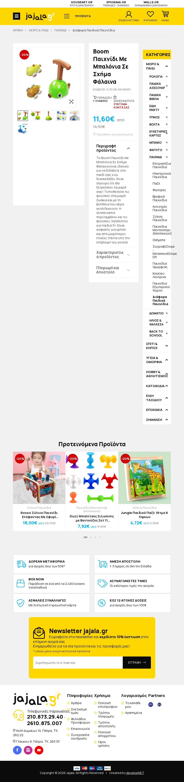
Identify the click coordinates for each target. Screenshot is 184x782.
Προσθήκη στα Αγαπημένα (113, 134)
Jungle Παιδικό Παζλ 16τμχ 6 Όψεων (144, 515)
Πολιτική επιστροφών (108, 705)
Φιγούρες (159, 190)
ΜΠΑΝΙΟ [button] (155, 142)
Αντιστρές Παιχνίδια (160, 208)
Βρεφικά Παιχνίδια (160, 198)
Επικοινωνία (80, 728)
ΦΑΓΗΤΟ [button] (155, 150)
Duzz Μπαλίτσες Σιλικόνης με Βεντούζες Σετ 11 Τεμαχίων (92, 518)
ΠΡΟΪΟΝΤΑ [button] (83, 16)
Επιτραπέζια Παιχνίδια (162, 165)
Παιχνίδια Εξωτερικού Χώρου (161, 286)
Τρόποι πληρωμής (106, 714)
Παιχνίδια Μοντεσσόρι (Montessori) (162, 229)
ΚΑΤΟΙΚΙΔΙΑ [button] (155, 386)
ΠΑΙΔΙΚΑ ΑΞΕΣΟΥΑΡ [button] (157, 86)
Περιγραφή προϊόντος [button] (106, 148)
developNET (135, 773)
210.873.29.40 (45, 716)
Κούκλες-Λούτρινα (159, 275)
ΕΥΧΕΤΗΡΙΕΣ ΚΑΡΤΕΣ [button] (158, 133)
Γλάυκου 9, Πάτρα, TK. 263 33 (38, 741)
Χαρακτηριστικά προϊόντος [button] (109, 254)
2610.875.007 (44, 723)
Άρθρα (76, 703)
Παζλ (156, 183)
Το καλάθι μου (133, 705)
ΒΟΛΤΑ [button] (154, 124)
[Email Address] (78, 662)
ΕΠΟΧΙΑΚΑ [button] (154, 410)
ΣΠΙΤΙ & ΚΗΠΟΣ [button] (152, 346)
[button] (165, 16)
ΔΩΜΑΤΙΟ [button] (156, 313)
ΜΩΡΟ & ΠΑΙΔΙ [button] (152, 66)
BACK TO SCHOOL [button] (156, 333)
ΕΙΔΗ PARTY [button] (154, 108)
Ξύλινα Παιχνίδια (160, 218)
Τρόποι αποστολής (107, 724)
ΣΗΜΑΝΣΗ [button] (154, 420)
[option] (22, 115)
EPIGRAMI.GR (116, 3)
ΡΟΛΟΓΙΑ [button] (156, 76)
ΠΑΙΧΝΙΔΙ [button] (155, 157)
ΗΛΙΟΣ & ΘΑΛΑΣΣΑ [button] (156, 322)
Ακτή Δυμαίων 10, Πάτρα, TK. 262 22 (35, 732)
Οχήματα (159, 240)
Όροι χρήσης (104, 744)
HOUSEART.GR (82, 3)
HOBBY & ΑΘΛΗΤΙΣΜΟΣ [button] (157, 374)
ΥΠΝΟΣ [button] (154, 117)
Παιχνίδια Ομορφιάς (160, 265)
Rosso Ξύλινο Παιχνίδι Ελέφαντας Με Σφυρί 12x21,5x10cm (39, 515)
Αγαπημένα (133, 712)
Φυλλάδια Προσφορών (80, 721)
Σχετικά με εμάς (79, 711)
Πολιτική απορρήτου (107, 734)
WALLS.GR (151, 3)
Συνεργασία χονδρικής (80, 736)
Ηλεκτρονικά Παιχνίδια (162, 175)
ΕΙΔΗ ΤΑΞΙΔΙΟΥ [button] (154, 398)
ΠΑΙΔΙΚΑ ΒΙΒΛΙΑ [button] (155, 97)
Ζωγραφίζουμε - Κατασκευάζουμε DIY (162, 251)
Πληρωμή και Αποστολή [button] (107, 270)
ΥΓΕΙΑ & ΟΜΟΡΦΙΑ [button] (154, 360)
